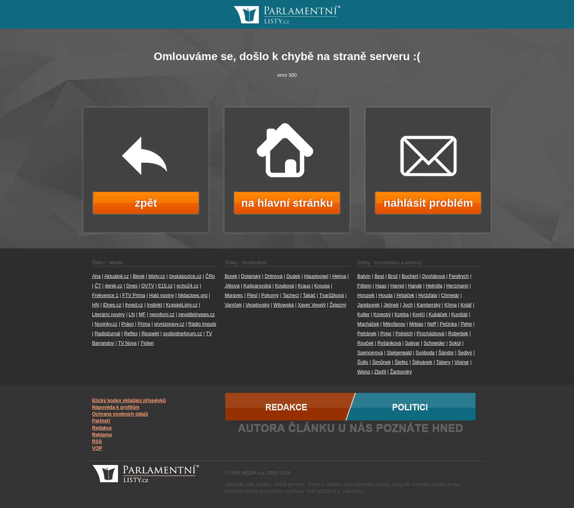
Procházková (430, 333)
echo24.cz (188, 286)
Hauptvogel (316, 276)
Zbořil (380, 372)
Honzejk (365, 295)
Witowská (283, 305)
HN (95, 305)
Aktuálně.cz (116, 276)
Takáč (309, 295)
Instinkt (154, 305)
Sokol (455, 343)
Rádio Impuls (202, 324)
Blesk (138, 276)
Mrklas (416, 324)
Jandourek (368, 305)
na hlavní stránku (287, 203)
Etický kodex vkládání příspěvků (129, 400)
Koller (363, 314)
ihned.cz (134, 305)
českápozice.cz (185, 276)
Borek (231, 276)
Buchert (410, 276)
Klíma (450, 305)
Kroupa (322, 286)
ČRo (210, 276)
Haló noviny (161, 295)
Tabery (443, 362)
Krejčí (419, 314)
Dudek (293, 276)
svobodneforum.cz (182, 333)
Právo (127, 324)
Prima (144, 324)
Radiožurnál (107, 333)
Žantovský (401, 372)
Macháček (368, 324)
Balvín (363, 276)
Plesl (252, 295)
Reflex (131, 333)
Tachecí (291, 295)
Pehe (466, 324)
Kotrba (402, 314)
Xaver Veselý (312, 305)
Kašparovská (257, 286)
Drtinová (274, 276)
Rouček (365, 343)
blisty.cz (156, 276)
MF (142, 314)
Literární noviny (108, 314)
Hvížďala (427, 295)
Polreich (404, 333)
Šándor (446, 353)
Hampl (397, 286)
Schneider (434, 343)
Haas (380, 286)
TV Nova (127, 343)
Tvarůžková (331, 295)
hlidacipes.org (192, 295)
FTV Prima (133, 295)
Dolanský (251, 276)
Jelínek (391, 305)
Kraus (304, 286)
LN (132, 314)
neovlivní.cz (162, 314)
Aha (96, 276)
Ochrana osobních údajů (120, 414)
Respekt (150, 333)
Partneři (101, 421)
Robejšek (458, 333)
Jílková (232, 286)
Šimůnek (381, 362)
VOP (97, 448)
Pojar (385, 333)
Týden (146, 343)
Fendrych (459, 276)
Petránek (366, 333)
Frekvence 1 (105, 295)
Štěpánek (422, 362)
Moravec (234, 295)
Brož (393, 276)
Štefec (401, 362)
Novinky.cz (105, 324)
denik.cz (113, 286)
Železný (338, 305)
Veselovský (257, 305)
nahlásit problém (428, 203)
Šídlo (362, 362)
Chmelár (450, 295)
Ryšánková (389, 343)
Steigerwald (399, 353)
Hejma (339, 276)
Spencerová (370, 353)
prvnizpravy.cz (169, 324)
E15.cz (165, 286)
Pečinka (448, 324)
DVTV (148, 286)
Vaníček (233, 305)
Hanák (415, 286)
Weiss (363, 372)
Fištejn (364, 286)
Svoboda (425, 353)
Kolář (466, 305)
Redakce (102, 428)
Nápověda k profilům (116, 407)
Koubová (284, 286)
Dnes (132, 286)
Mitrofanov (394, 324)
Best (379, 276)
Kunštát (459, 314)
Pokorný (270, 295)
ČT (97, 286)
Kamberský (428, 305)
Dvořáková (433, 276)
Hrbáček (406, 295)
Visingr (461, 362)
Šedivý (465, 353)
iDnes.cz (112, 305)
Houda (385, 295)
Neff (431, 324)
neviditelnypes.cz (197, 314)
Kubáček (438, 314)
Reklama (102, 435)
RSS (97, 441)
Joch (408, 305)
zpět (146, 203)
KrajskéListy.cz (181, 305)
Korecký (382, 314)
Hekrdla (434, 286)
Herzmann (457, 286)
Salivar (412, 343)
